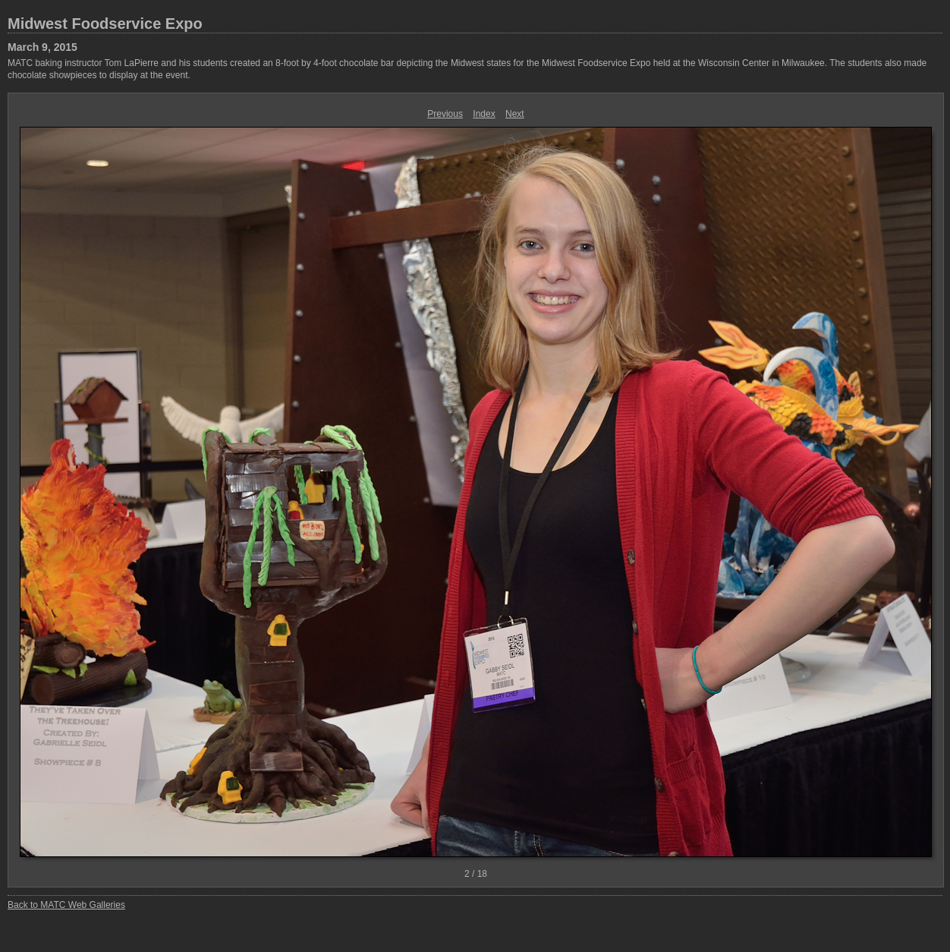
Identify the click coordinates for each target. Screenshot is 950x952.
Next (514, 114)
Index (484, 114)
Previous (445, 114)
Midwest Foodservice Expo (105, 23)
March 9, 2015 (42, 47)
